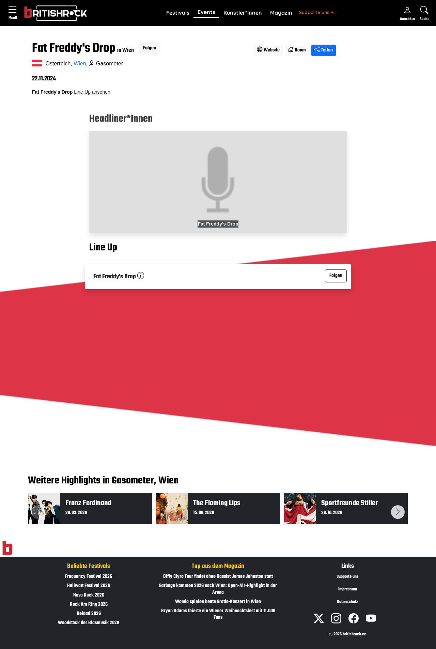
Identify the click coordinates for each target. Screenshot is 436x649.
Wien (80, 63)
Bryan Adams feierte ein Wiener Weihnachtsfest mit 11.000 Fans (218, 614)
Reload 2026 (89, 614)
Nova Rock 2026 (88, 595)
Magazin (281, 12)
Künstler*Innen (242, 12)
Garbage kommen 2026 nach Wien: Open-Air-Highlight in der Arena (218, 589)
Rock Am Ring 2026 (89, 604)
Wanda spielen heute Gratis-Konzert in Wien (218, 602)
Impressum (347, 589)
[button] (177, 13)
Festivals (177, 12)
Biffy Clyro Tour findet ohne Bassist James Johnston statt (218, 577)
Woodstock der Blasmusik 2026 (88, 623)
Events (206, 12)
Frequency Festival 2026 (88, 577)
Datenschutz (347, 602)
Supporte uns (316, 12)
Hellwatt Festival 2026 (88, 586)
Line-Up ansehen (92, 92)
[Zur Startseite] (7, 548)
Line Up (103, 247)
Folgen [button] (149, 48)
